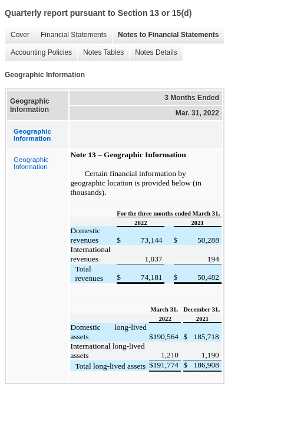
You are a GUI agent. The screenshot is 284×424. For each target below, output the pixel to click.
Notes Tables (100, 52)
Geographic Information (31, 163)
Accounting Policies (38, 52)
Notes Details (153, 52)
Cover (17, 35)
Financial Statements (71, 35)
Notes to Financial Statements (165, 35)
